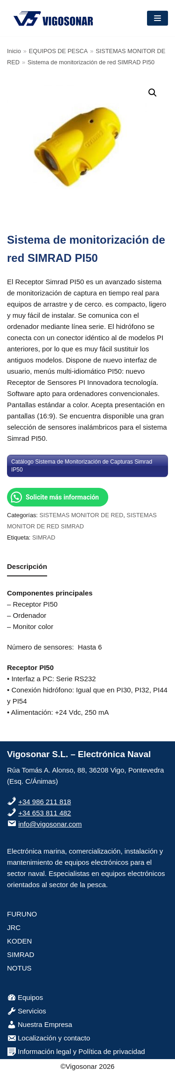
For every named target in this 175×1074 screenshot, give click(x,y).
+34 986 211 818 (44, 802)
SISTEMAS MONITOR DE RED (81, 515)
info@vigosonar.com (50, 824)
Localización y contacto (48, 1038)
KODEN (19, 941)
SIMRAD (44, 537)
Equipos (25, 997)
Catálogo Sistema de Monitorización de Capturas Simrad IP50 (81, 465)
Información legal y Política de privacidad (76, 1051)
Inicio (14, 51)
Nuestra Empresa (39, 1024)
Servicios (26, 1011)
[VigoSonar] (53, 18)
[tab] (27, 566)
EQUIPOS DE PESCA (58, 51)
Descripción (27, 566)
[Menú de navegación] (157, 18)
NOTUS (19, 968)
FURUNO (22, 914)
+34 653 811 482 (44, 813)
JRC (14, 927)
